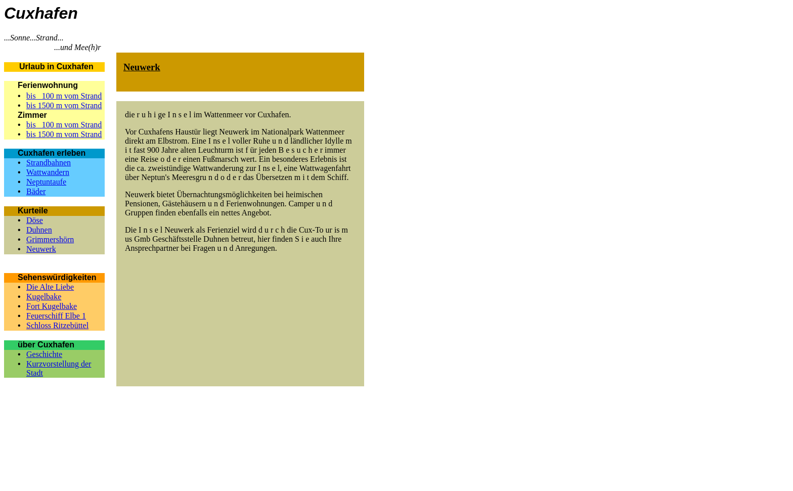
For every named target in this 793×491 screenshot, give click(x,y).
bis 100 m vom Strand (64, 96)
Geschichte (44, 354)
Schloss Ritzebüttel (57, 325)
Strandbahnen (48, 162)
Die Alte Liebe (50, 287)
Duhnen (39, 230)
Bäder (36, 191)
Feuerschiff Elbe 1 (56, 315)
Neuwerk (41, 249)
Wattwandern (47, 172)
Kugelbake (43, 296)
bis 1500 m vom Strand (64, 105)
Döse (34, 220)
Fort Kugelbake (51, 306)
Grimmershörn (50, 239)
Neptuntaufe (46, 181)
